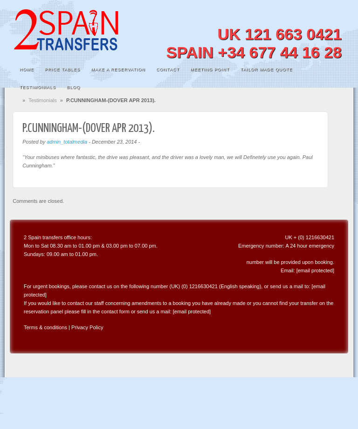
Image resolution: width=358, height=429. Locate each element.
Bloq (73, 87)
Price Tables (62, 69)
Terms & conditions (45, 327)
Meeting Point (209, 69)
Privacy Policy (87, 327)
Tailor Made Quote (267, 69)
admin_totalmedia (67, 142)
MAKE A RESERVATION (118, 69)
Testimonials (38, 87)
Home (27, 69)
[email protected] (315, 270)
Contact (167, 69)
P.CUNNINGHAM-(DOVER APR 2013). (88, 128)
